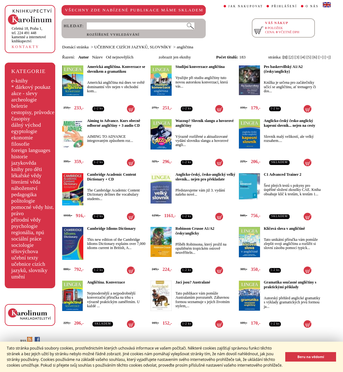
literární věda (25, 182)
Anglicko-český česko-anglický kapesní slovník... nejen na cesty (289, 123)
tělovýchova (24, 251)
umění (18, 277)
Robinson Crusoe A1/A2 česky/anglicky (194, 230)
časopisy (20, 119)
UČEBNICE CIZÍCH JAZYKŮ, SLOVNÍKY (132, 47)
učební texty (24, 258)
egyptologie (24, 131)
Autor (83, 57)
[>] (320, 57)
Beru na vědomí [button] (310, 356)
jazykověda (23, 163)
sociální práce (26, 239)
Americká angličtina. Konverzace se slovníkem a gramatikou (116, 69)
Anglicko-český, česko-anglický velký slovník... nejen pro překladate (205, 176)
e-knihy (19, 81)
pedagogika (24, 195)
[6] (314, 57)
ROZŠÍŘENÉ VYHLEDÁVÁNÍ (113, 34)
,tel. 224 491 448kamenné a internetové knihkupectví (29, 34)
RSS (26, 341)
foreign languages (30, 150)
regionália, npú (27, 232)
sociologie (22, 245)
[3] (296, 57)
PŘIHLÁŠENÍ (284, 6)
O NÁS (312, 6)
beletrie (19, 106)
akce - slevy (24, 93)
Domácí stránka (75, 47)
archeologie (24, 100)
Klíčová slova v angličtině (284, 228)
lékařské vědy (26, 176)
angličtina (185, 47)
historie (19, 157)
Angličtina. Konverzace (106, 282)
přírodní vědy (26, 220)
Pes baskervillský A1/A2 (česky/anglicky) (283, 69)
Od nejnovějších (119, 57)
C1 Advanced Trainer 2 (282, 174)
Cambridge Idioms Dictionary (111, 228)
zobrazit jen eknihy (175, 57)
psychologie (24, 226)
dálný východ (26, 125)
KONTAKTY (25, 47)
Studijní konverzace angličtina (200, 66)
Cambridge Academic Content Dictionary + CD (111, 176)
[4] (302, 57)
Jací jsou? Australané (192, 282)
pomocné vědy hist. (32, 207)
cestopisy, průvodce (33, 112)
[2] (290, 57)
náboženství (24, 188)
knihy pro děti (26, 169)
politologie (23, 201)
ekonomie (22, 138)
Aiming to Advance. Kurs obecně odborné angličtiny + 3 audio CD (113, 123)
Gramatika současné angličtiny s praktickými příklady (290, 284)
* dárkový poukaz (30, 87)
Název (97, 57)
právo (17, 213)
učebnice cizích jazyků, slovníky (29, 267)
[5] (308, 57)
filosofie (20, 144)
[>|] (328, 57)
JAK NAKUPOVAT (245, 6)
